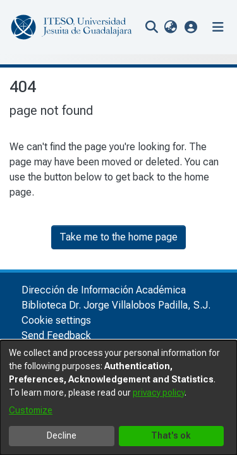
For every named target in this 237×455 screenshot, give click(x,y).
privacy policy (159, 392)
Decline (61, 435)
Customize (30, 410)
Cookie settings (56, 320)
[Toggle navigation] (218, 27)
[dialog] (118, 397)
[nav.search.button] (151, 27)
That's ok (171, 435)
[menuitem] (170, 27)
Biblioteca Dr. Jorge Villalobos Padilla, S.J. (115, 305)
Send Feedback (56, 335)
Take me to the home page (118, 237)
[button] (191, 27)
